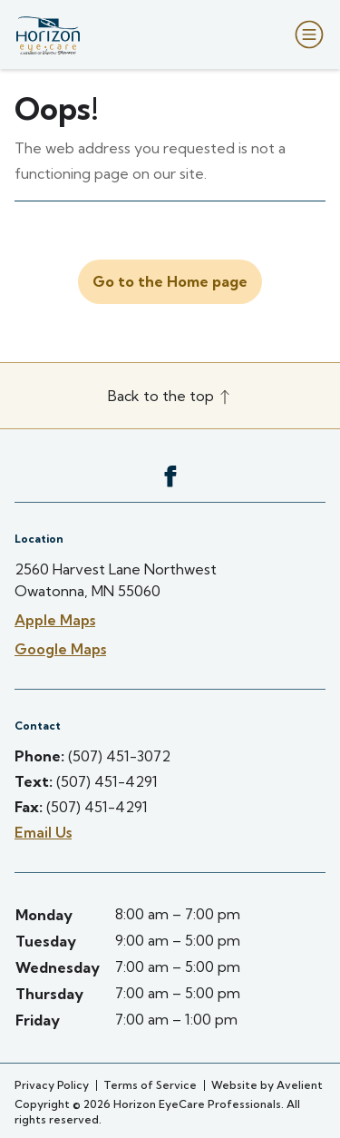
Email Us (43, 832)
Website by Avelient (267, 1085)
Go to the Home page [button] (170, 281)
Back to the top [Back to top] (170, 396)
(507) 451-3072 (119, 756)
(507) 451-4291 (107, 781)
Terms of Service (150, 1085)
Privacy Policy (52, 1085)
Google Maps (60, 649)
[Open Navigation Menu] (305, 34)
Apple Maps (55, 620)
